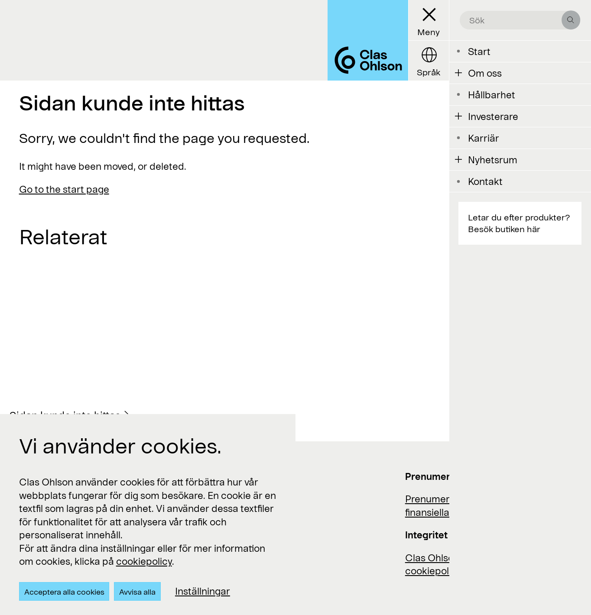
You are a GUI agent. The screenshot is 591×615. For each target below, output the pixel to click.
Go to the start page (64, 188)
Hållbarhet (491, 94)
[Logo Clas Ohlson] (368, 40)
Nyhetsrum (492, 159)
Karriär (483, 137)
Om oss (485, 72)
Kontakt (485, 181)
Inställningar (202, 590)
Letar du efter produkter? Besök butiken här (519, 223)
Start (479, 51)
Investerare (493, 116)
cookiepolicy (144, 560)
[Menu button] (428, 20)
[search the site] (515, 20)
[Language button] (428, 60)
